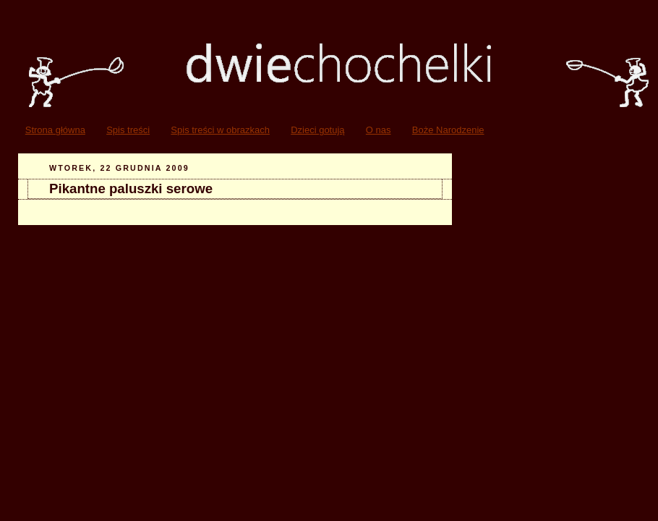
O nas (378, 129)
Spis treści (128, 129)
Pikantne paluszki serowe (131, 188)
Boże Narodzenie (448, 129)
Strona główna (55, 129)
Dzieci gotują (317, 129)
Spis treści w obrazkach (220, 129)
